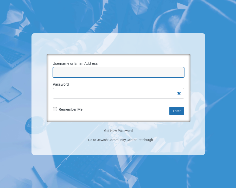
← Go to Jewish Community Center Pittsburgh (118, 140)
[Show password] (179, 93)
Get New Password (118, 131)
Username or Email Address (75, 63)
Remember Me (70, 109)
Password (61, 84)
